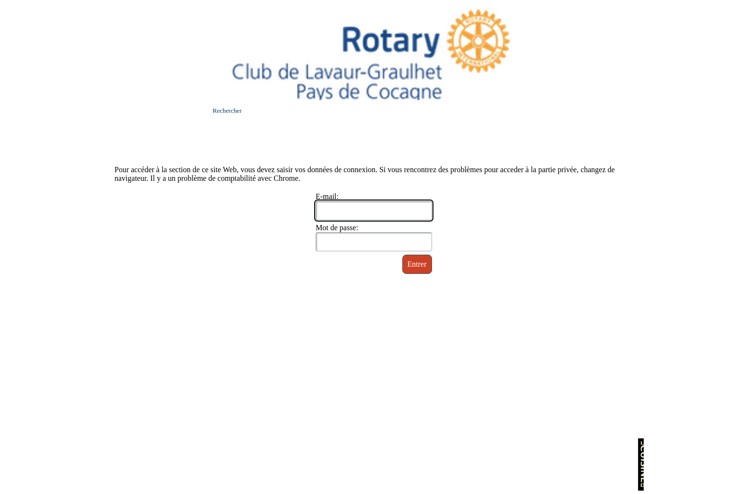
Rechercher (227, 110)
